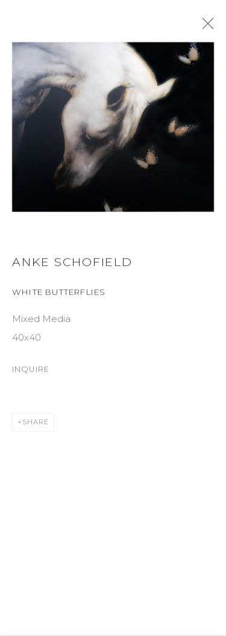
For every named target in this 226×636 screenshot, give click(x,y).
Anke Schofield (72, 266)
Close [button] (208, 27)
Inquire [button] (30, 373)
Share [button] (35, 426)
